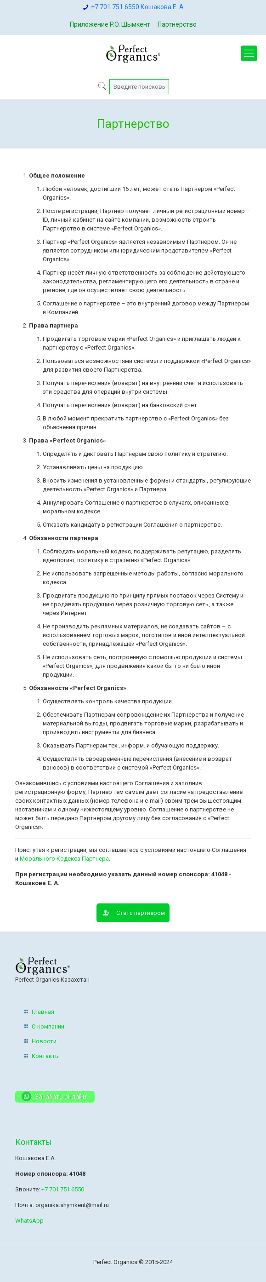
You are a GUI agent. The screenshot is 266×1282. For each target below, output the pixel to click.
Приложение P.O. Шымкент (110, 24)
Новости (44, 1041)
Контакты (46, 1055)
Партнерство (177, 24)
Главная (43, 1011)
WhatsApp (29, 1220)
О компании (48, 1026)
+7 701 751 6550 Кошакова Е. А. (138, 7)
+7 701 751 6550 (62, 1189)
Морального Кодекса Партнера (64, 858)
